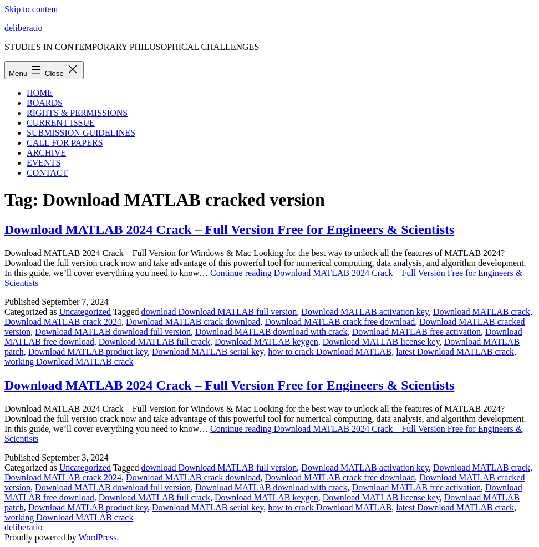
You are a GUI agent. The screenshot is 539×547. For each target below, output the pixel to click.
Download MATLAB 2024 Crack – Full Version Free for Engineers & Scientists (229, 229)
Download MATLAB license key (381, 341)
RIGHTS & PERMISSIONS (77, 112)
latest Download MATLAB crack (455, 351)
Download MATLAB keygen (266, 341)
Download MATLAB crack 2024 (62, 321)
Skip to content (31, 9)
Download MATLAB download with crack (271, 331)
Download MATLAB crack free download (340, 321)
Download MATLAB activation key (365, 311)
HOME (40, 93)
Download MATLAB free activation (416, 331)
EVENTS (43, 162)
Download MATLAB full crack (154, 341)
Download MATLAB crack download (193, 321)
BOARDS (45, 103)
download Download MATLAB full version (219, 311)
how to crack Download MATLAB (329, 351)
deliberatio (23, 28)
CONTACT (47, 172)
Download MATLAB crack (481, 311)
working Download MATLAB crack (68, 361)
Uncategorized (85, 311)
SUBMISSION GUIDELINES (81, 132)
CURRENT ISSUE (61, 122)
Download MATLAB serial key (207, 351)
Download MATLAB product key (88, 351)
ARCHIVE (46, 152)
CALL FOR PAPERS (65, 142)
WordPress (97, 537)
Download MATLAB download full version (113, 331)
